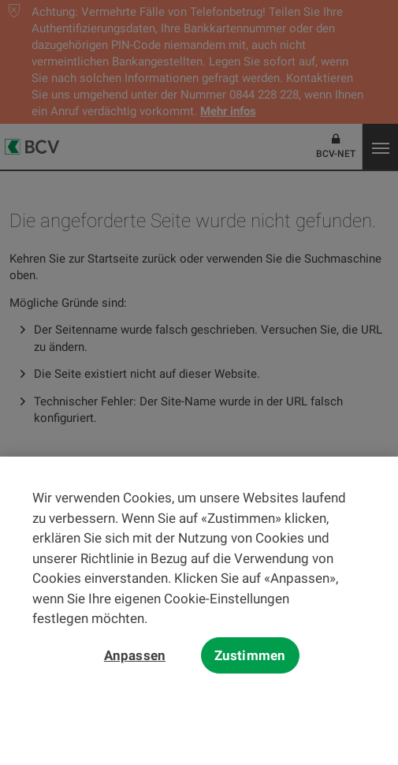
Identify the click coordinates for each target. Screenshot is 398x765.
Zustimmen (250, 659)
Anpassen (135, 659)
